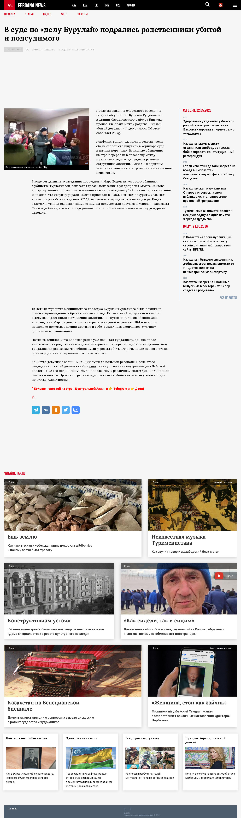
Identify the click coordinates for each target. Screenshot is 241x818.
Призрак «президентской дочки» (206, 740)
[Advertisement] (121, 81)
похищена (153, 309)
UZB (119, 5)
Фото (64, 14)
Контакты (13, 808)
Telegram (120, 389)
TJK (96, 5)
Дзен (139, 389)
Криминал (37, 49)
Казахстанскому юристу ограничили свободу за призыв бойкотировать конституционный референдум (208, 149)
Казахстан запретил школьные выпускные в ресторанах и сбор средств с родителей (206, 286)
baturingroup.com (146, 814)
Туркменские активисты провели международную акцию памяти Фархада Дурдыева (207, 215)
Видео (47, 14)
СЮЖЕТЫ (82, 14)
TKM (107, 5)
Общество (50, 49)
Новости (9, 14)
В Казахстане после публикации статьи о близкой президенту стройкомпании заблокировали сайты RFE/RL (207, 243)
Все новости (228, 297)
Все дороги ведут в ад (143, 738)
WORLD (132, 5)
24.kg (116, 133)
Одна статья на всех (82, 738)
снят (92, 366)
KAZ (74, 5)
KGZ (85, 5)
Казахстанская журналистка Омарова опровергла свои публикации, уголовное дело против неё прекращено (205, 194)
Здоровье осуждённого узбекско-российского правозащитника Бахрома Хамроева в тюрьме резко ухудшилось (208, 127)
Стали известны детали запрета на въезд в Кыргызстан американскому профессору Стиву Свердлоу (209, 172)
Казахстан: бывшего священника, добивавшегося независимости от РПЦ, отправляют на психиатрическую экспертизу (208, 265)
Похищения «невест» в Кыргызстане (76, 49)
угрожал (103, 349)
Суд (27, 49)
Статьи (29, 14)
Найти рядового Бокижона (27, 738)
